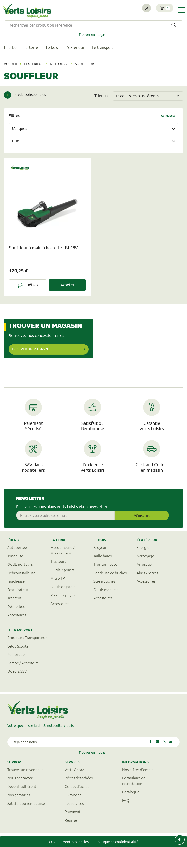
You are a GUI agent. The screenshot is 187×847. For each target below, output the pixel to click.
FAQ (125, 800)
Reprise (71, 820)
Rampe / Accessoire (23, 663)
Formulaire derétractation (133, 781)
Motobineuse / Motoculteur (62, 550)
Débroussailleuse (21, 573)
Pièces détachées (79, 778)
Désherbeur (17, 607)
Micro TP (57, 578)
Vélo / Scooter (18, 646)
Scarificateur (17, 590)
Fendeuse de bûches (110, 573)
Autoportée (17, 547)
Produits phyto (62, 595)
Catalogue (130, 792)
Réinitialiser (169, 115)
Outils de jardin (63, 587)
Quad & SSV (17, 671)
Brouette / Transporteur (27, 638)
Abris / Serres (147, 573)
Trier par (101, 96)
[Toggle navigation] (181, 10)
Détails (27, 285)
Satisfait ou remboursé (26, 803)
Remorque (16, 654)
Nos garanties (18, 795)
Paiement (73, 812)
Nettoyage (59, 64)
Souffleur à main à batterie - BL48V (43, 247)
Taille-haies (103, 556)
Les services (74, 803)
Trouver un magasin (93, 35)
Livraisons (73, 795)
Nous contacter (20, 778)
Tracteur (14, 598)
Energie (143, 547)
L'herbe (10, 47)
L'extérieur (75, 47)
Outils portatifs (20, 564)
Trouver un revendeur (25, 770)
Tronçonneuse (105, 564)
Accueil (11, 64)
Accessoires (16, 615)
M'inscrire (141, 515)
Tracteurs (58, 561)
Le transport (102, 47)
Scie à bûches (104, 581)
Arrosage (144, 564)
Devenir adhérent (21, 786)
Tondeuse (15, 556)
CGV (52, 842)
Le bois (52, 47)
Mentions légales (75, 842)
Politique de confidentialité (116, 842)
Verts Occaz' (75, 770)
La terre (31, 47)
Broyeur (100, 547)
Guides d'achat (77, 786)
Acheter (67, 285)
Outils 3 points (62, 570)
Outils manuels (106, 590)
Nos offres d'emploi (138, 770)
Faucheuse (16, 581)
